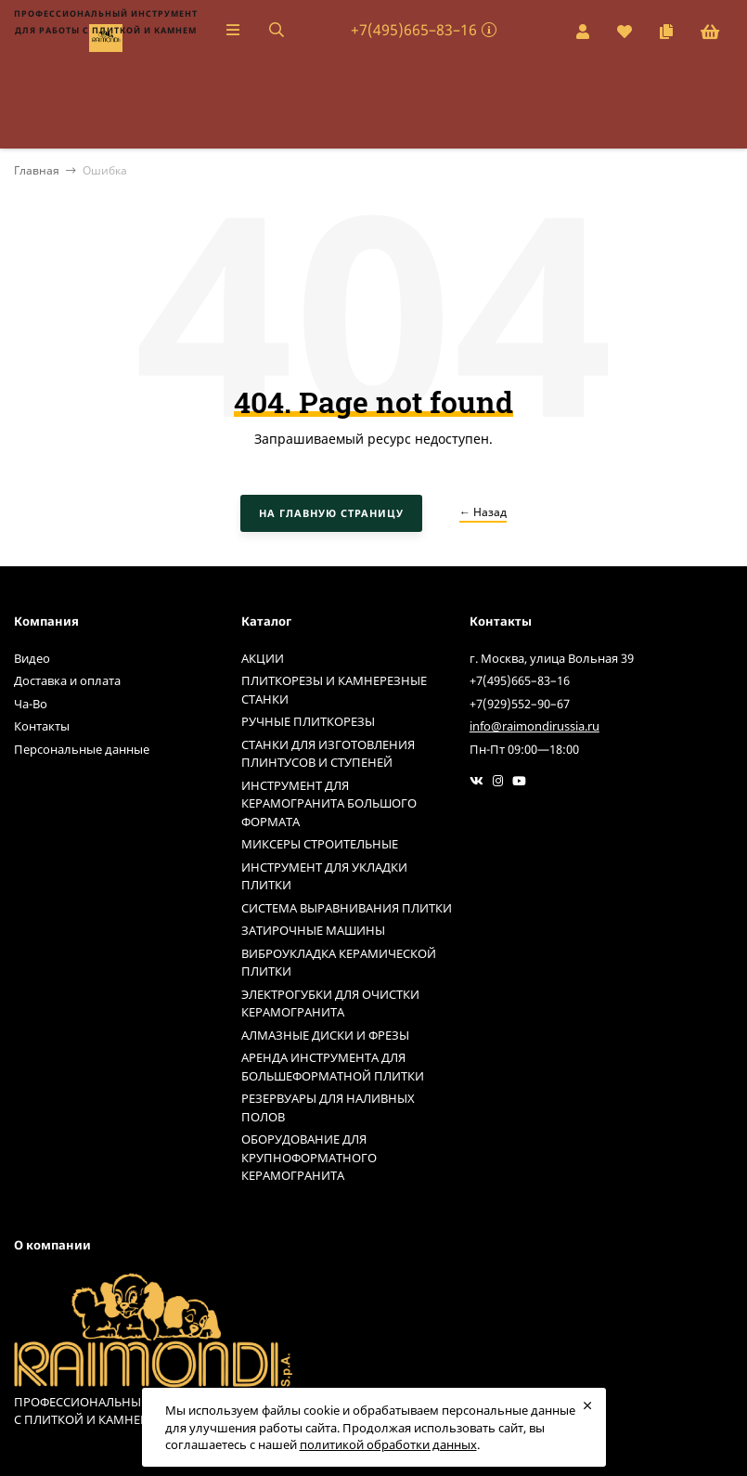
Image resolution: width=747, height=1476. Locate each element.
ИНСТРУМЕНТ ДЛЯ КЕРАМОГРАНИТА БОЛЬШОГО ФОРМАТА (329, 803)
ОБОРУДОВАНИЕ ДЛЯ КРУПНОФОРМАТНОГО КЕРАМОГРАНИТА (309, 1157)
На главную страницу (331, 513)
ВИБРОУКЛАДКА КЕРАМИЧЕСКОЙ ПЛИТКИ (338, 962)
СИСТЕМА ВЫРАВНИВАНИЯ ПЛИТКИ (346, 908)
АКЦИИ (262, 658)
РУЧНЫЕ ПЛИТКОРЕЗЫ (308, 721)
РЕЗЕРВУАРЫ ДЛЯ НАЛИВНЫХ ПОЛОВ (328, 1107)
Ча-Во (30, 703)
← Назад (483, 512)
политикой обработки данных (388, 1444)
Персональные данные (81, 749)
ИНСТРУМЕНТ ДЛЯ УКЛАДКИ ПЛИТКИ (324, 876)
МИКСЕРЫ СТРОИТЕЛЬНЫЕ (319, 843)
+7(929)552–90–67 (520, 703)
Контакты (42, 726)
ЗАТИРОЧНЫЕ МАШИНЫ (313, 930)
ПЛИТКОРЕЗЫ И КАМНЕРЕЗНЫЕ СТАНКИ (334, 689)
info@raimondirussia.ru (534, 726)
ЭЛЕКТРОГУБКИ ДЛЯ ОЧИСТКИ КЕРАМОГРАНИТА (330, 1003)
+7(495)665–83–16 (414, 29)
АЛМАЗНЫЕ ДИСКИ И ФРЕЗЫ (325, 1035)
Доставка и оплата (67, 680)
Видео (32, 658)
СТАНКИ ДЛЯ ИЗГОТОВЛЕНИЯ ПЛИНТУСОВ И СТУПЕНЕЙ (328, 753)
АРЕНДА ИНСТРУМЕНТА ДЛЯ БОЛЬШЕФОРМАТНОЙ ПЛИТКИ (332, 1066)
